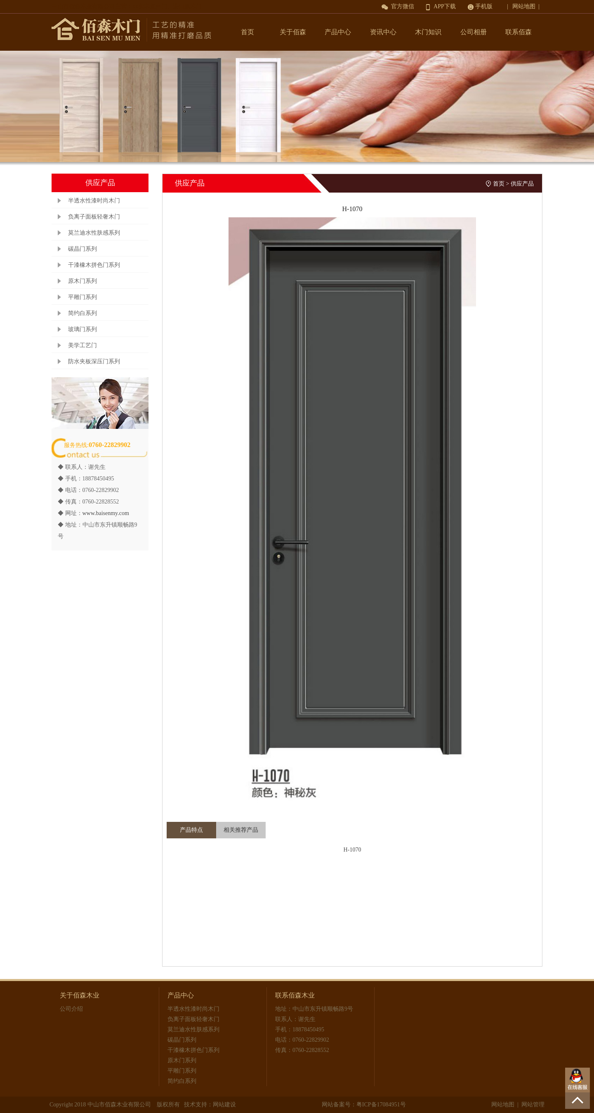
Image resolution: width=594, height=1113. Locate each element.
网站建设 (224, 1104)
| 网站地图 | (524, 6)
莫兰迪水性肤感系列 (94, 233)
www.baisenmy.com (105, 513)
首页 (247, 31)
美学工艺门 (82, 345)
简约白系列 (82, 313)
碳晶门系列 (82, 249)
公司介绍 (71, 1009)
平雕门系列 (82, 297)
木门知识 (428, 31)
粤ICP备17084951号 (381, 1104)
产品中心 (338, 31)
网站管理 (532, 1104)
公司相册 (473, 31)
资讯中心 (383, 31)
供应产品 (522, 184)
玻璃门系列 (82, 329)
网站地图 (502, 1104)
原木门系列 (82, 281)
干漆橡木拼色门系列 (94, 265)
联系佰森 (518, 31)
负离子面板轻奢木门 (94, 217)
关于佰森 (293, 31)
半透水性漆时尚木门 (94, 201)
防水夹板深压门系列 (94, 361)
